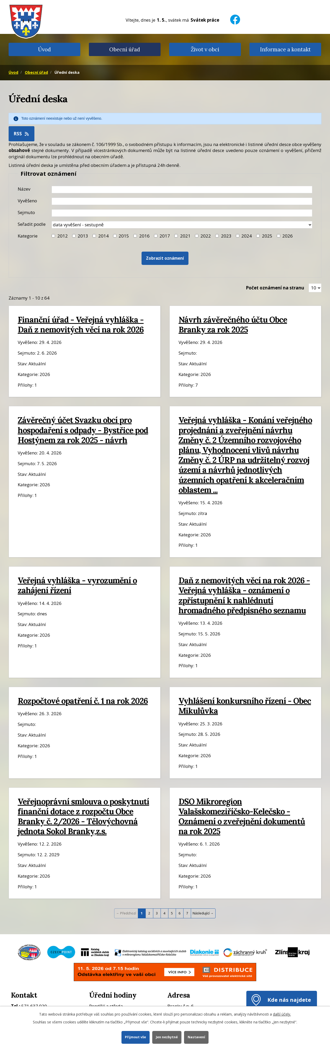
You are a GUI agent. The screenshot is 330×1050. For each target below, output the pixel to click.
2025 (267, 236)
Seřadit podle (32, 224)
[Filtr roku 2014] (94, 236)
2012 (62, 236)
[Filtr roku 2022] (196, 236)
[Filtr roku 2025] (258, 236)
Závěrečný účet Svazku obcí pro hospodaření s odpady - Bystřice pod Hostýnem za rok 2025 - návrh (83, 430)
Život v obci (205, 49)
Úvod (44, 49)
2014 (103, 236)
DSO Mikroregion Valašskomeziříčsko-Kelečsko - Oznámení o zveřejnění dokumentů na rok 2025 (242, 816)
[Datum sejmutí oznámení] (182, 213)
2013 (83, 236)
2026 (287, 236)
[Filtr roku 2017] (155, 236)
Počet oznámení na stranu (275, 288)
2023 (226, 236)
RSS (22, 134)
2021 (185, 236)
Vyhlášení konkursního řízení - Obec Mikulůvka (245, 706)
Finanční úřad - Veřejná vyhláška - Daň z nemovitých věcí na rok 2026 (81, 324)
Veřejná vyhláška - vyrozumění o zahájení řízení (77, 585)
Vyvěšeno (27, 201)
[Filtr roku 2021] (176, 236)
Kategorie (28, 236)
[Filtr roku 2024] (237, 236)
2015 (124, 236)
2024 (246, 236)
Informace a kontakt (285, 49)
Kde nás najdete (289, 999)
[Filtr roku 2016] (135, 236)
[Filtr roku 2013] (74, 236)
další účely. (282, 1014)
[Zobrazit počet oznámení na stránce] (315, 287)
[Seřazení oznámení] (182, 224)
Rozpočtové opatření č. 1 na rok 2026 (83, 701)
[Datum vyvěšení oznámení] (182, 201)
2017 (165, 236)
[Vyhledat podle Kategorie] (278, 236)
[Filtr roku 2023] (217, 236)
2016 (144, 236)
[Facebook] (235, 16)
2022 (205, 236)
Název (24, 189)
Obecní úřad (124, 49)
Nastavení (196, 1037)
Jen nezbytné (167, 1037)
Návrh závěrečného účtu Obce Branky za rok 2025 (233, 324)
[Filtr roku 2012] (53, 236)
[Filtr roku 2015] (115, 236)
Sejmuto (26, 212)
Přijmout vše (135, 1037)
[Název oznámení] (182, 189)
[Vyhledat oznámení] (165, 258)
